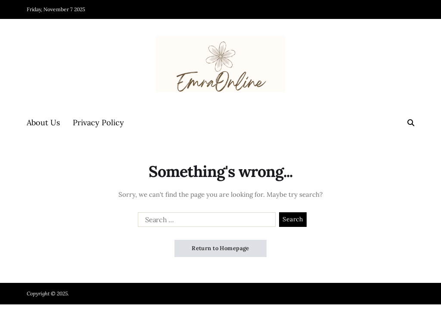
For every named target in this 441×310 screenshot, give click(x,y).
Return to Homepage (220, 248)
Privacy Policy (98, 122)
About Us (43, 122)
